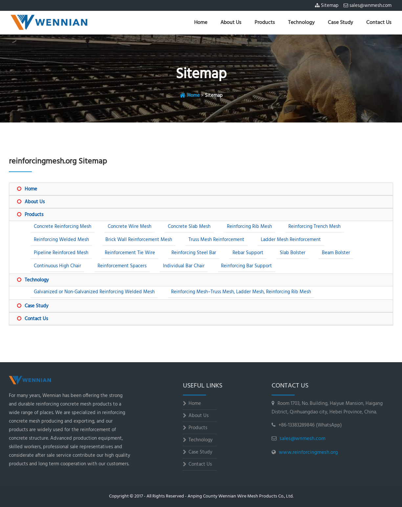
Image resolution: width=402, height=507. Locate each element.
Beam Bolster (336, 253)
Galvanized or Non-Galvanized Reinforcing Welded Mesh (94, 292)
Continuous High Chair (57, 266)
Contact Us (378, 22)
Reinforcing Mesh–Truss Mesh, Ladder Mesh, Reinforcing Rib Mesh (241, 292)
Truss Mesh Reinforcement (216, 240)
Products (265, 22)
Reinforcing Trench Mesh (314, 227)
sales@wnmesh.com (370, 6)
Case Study (340, 22)
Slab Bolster (292, 253)
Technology (301, 22)
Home (200, 22)
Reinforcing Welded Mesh (61, 240)
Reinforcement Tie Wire (130, 253)
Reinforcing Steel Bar (193, 253)
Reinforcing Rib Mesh (249, 227)
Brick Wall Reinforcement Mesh (138, 240)
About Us (230, 22)
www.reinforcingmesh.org (308, 452)
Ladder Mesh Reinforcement (291, 240)
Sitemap (330, 6)
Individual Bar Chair (184, 266)
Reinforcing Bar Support (246, 266)
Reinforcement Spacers (122, 266)
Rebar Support (248, 253)
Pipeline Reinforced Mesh (61, 253)
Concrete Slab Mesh (189, 227)
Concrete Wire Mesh (129, 227)
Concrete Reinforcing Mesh (62, 227)
